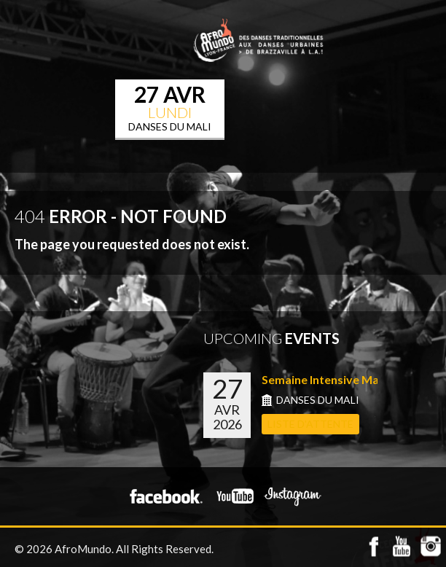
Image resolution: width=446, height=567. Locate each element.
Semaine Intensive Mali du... (336, 379)
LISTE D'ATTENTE (310, 424)
